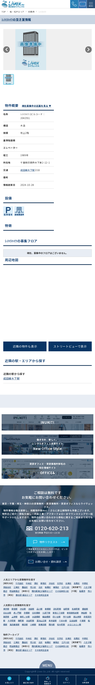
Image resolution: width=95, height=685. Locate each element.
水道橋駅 (36, 616)
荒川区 (33, 587)
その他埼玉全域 (41, 595)
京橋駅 (27, 612)
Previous (6, 49)
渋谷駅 (23, 608)
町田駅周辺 (14, 591)
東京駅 (6, 608)
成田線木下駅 (27, 170)
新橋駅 (48, 608)
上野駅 (14, 616)
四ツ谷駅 (57, 616)
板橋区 (48, 587)
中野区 (85, 583)
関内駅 (52, 624)
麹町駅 (21, 620)
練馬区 (56, 587)
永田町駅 (30, 620)
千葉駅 (83, 620)
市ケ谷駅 (67, 616)
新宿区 (43, 583)
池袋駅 (31, 608)
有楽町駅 (76, 608)
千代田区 (19, 583)
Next (88, 49)
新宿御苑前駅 (73, 612)
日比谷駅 (7, 612)
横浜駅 (25, 624)
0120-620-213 (47, 528)
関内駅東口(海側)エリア (42, 591)
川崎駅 (33, 624)
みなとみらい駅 (74, 624)
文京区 (60, 583)
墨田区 (25, 587)
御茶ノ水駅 (25, 616)
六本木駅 (63, 620)
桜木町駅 (61, 624)
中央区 (29, 583)
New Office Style (47, 444)
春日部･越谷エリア (24, 595)
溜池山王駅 (41, 620)
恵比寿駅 (77, 616)
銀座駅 (85, 608)
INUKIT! (48, 422)
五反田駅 (73, 620)
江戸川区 (65, 587)
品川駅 (39, 608)
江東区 (16, 587)
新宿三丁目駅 (58, 612)
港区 (36, 583)
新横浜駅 (42, 624)
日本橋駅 (36, 612)
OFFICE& (47, 468)
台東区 (68, 583)
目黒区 (77, 583)
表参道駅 (53, 620)
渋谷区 (52, 583)
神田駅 (84, 612)
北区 (40, 587)
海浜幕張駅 (14, 624)
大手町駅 (12, 620)
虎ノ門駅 (17, 612)
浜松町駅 (57, 608)
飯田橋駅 (46, 616)
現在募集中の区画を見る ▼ (36, 105)
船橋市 (82, 591)
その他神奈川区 (62, 591)
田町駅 (66, 608)
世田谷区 (7, 587)
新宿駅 (14, 608)
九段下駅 (46, 612)
